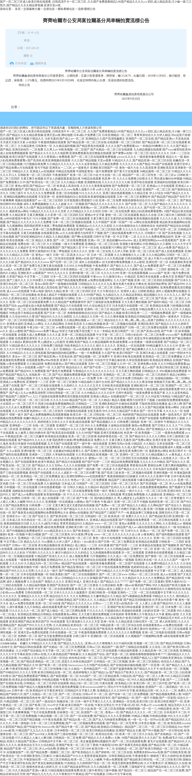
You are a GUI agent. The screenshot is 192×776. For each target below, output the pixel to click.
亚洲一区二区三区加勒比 (144, 661)
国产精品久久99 (28, 665)
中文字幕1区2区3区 (127, 705)
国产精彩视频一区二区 (64, 676)
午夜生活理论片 (104, 705)
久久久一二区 (168, 690)
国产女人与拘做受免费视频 (110, 719)
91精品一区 (123, 679)
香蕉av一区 (112, 712)
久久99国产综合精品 (28, 650)
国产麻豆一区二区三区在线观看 (97, 650)
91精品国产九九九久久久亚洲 (34, 730)
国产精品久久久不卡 (146, 668)
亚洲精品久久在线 (176, 763)
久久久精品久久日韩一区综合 (49, 657)
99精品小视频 (140, 716)
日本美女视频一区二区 (152, 723)
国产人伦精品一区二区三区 (41, 694)
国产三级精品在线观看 (134, 647)
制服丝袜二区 (65, 701)
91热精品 (70, 763)
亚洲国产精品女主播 (128, 730)
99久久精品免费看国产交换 (148, 679)
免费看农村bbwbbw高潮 (148, 752)
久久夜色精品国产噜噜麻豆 (64, 654)
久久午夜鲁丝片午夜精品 (68, 774)
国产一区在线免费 (81, 716)
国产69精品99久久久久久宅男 (18, 672)
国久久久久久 (8, 745)
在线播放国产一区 (18, 752)
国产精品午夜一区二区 (70, 726)
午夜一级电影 (20, 723)
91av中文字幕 (55, 705)
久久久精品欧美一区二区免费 (109, 766)
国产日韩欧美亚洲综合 (168, 657)
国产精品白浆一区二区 (77, 719)
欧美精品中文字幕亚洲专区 (47, 690)
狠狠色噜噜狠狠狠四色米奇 (24, 697)
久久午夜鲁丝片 (154, 763)
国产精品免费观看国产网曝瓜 (30, 676)
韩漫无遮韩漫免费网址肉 (127, 763)
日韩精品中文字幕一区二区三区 (59, 741)
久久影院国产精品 (11, 726)
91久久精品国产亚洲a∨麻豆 (29, 770)
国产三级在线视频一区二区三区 (74, 734)
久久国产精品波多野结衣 (74, 766)
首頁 (18, 8)
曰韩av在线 (39, 654)
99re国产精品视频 (104, 679)
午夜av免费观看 (113, 759)
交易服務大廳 (31, 8)
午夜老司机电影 (19, 668)
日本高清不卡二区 (175, 712)
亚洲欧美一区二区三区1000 (74, 748)
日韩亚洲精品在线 (120, 755)
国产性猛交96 (32, 726)
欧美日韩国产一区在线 (79, 705)
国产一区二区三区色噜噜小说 (48, 668)
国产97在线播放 (95, 774)
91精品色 (126, 676)
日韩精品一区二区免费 (67, 737)
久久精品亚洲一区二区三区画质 (159, 650)
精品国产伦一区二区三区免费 (166, 770)
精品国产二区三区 (136, 726)
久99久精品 (85, 679)
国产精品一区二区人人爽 (148, 676)
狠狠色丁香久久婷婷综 (164, 755)
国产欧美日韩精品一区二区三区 (159, 748)
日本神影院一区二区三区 (69, 730)
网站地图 (67, 135)
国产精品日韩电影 (171, 643)
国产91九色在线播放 (116, 657)
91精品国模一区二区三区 (19, 701)
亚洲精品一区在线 (124, 701)
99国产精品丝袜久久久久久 (164, 766)
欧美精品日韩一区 (147, 690)
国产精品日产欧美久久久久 (126, 672)
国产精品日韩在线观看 (28, 647)
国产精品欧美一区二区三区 (161, 672)
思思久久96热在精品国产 (77, 661)
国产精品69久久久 (179, 741)
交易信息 (49, 8)
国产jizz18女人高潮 (41, 734)
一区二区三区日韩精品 (163, 726)
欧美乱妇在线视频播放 (26, 679)
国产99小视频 (150, 730)
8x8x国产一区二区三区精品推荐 (99, 676)
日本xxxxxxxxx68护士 (93, 686)
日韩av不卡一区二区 (95, 694)
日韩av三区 (94, 647)
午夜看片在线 (68, 679)
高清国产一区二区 (92, 712)
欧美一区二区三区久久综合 (136, 734)
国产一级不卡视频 (146, 697)
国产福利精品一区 (123, 697)
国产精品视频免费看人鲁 (165, 694)
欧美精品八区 (123, 683)
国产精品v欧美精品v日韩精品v (104, 726)
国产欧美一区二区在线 (53, 665)
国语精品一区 (174, 686)
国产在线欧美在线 (11, 683)
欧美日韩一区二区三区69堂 (150, 683)
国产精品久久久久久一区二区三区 (141, 712)
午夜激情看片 (140, 755)
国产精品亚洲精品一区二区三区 (40, 661)
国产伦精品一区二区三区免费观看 (64, 647)
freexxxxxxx (75, 665)
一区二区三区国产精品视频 (24, 719)
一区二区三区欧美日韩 (167, 759)
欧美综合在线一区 (107, 734)
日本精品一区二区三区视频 (111, 661)
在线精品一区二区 (126, 748)
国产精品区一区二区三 (132, 770)
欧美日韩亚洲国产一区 (169, 701)
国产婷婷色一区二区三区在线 (113, 752)
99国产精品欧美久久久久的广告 (141, 737)
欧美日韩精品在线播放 (100, 730)
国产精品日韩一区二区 (162, 745)
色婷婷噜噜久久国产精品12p (90, 672)
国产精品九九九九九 (71, 643)
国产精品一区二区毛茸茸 (121, 723)
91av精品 (24, 657)
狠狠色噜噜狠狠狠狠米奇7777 (148, 654)
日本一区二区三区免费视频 (47, 723)
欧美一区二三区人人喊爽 (86, 759)
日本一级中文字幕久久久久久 (93, 701)
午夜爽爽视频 (20, 712)
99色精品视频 (50, 679)
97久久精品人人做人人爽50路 (33, 737)
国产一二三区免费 (177, 679)
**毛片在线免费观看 (43, 712)
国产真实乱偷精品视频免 (47, 763)
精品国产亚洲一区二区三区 (21, 748)
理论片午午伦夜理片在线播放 (126, 686)
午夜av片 (146, 705)
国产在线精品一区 (165, 734)
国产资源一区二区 (117, 654)
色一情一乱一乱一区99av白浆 (146, 719)
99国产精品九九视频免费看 (35, 686)
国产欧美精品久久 (83, 752)
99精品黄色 (165, 708)
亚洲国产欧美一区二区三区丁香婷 (77, 745)
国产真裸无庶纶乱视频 (133, 745)
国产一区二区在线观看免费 (129, 741)
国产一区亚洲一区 (153, 665)
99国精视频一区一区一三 (141, 708)
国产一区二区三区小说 (75, 708)
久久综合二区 (157, 647)
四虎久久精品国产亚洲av (22, 741)
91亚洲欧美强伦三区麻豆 (36, 755)
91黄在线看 (106, 683)
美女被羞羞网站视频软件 (95, 741)
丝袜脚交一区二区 (68, 712)
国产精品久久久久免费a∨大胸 (101, 737)
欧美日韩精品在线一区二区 (55, 672)
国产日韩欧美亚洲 (175, 752)
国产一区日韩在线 (171, 730)
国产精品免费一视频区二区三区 (50, 752)
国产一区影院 (167, 697)
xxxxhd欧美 (160, 705)
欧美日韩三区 (144, 701)
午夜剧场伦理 (32, 759)
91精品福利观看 (128, 650)
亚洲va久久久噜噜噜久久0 (101, 643)
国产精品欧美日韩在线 (138, 759)
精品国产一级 (110, 647)
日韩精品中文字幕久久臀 (80, 690)
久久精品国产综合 (93, 654)
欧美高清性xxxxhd (179, 723)
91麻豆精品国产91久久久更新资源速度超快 (80, 755)
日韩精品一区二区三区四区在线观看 (46, 683)
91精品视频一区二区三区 (53, 716)
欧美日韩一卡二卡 (103, 748)
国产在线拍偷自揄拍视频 (125, 665)
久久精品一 (75, 668)
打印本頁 (21, 63)
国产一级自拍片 (46, 701)
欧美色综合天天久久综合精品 (36, 745)
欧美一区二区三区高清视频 (108, 708)
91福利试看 (126, 643)
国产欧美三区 (37, 705)
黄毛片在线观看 (157, 741)
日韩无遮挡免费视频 (66, 686)
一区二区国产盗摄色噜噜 (117, 668)
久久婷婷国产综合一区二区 (94, 763)
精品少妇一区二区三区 (84, 683)
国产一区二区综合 (70, 694)
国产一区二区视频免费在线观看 (85, 723)
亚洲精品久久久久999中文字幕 (116, 690)
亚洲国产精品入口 (141, 657)
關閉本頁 (40, 63)
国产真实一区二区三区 (56, 697)
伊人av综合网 (47, 748)
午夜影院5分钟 (108, 745)
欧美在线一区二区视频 (174, 668)
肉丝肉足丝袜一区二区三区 (86, 657)
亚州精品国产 (92, 668)
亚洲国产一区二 (155, 686)
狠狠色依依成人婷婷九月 (42, 766)
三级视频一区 (30, 708)
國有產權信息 (66, 8)
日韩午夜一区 (20, 690)
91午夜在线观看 (52, 719)
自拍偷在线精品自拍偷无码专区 (91, 697)
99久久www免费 (50, 708)
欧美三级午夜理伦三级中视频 (98, 770)
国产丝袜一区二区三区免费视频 (129, 694)
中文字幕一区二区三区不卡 (59, 650)
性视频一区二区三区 (146, 643)
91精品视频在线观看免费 (63, 770)
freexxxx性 (48, 726)
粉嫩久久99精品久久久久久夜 (38, 643)
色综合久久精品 (171, 661)
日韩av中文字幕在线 (118, 774)
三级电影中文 (137, 766)
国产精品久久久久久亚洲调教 (112, 716)
